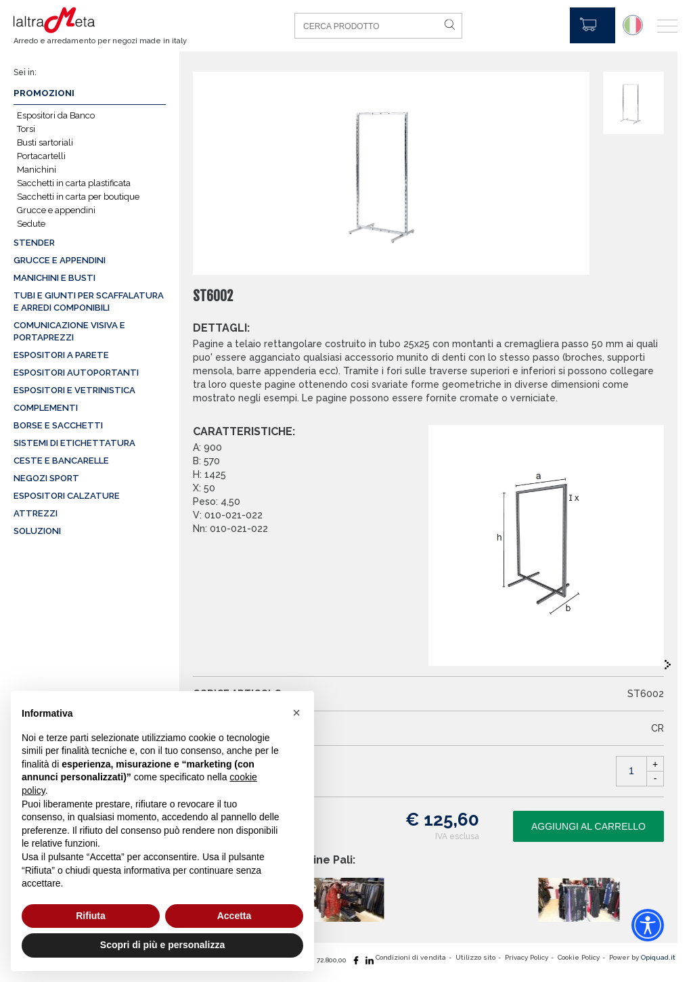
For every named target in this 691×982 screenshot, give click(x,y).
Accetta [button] (234, 915)
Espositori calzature (67, 496)
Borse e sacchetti (58, 425)
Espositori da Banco (56, 115)
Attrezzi (36, 513)
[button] (296, 712)
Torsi (26, 129)
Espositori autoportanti (76, 372)
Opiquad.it (658, 957)
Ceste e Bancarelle (61, 460)
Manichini (36, 169)
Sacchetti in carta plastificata (74, 183)
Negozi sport (46, 478)
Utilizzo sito (475, 957)
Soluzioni (37, 531)
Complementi (46, 408)
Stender (34, 243)
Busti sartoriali (45, 142)
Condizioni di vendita (411, 957)
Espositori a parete (61, 355)
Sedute (31, 224)
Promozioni (44, 93)
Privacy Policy (526, 957)
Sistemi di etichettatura (74, 443)
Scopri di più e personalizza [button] (162, 944)
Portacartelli (41, 156)
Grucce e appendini (56, 210)
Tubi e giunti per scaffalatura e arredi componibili (89, 301)
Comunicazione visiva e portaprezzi (69, 331)
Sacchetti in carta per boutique (78, 197)
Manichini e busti (54, 278)
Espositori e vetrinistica (74, 390)
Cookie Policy (579, 957)
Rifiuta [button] (91, 915)
